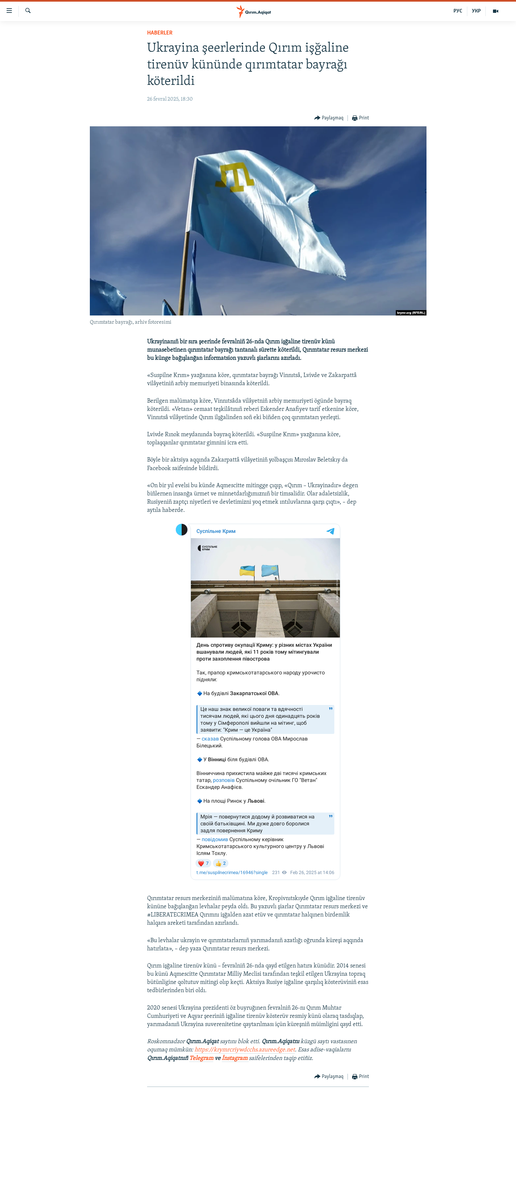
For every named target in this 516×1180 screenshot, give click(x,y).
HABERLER (159, 33)
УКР (476, 11)
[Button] (329, 118)
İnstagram (235, 1058)
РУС (457, 11)
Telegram (201, 1058)
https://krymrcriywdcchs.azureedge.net (244, 1050)
